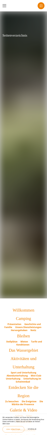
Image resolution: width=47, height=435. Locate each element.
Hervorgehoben (19, 330)
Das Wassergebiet (23, 350)
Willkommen (23, 310)
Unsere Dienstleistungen (28, 327)
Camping (23, 318)
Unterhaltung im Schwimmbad (28, 380)
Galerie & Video (23, 410)
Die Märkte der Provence (27, 403)
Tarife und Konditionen (29, 343)
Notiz (33, 330)
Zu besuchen (12, 401)
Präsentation (15, 324)
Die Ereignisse (29, 401)
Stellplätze (12, 341)
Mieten (25, 341)
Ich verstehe (13, 429)
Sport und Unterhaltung (23, 372)
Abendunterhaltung (17, 375)
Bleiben (23, 336)
